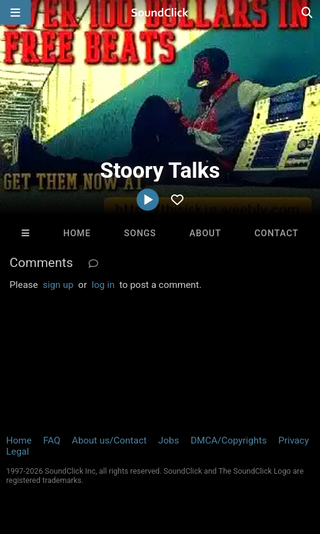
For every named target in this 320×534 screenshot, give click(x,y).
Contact (276, 233)
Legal (17, 451)
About (206, 233)
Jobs (168, 440)
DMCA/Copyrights (229, 440)
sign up (58, 284)
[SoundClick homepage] (160, 12)
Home (77, 233)
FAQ (51, 440)
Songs (140, 233)
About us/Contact (109, 440)
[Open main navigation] (15, 12)
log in (103, 284)
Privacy (293, 440)
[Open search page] (307, 12)
